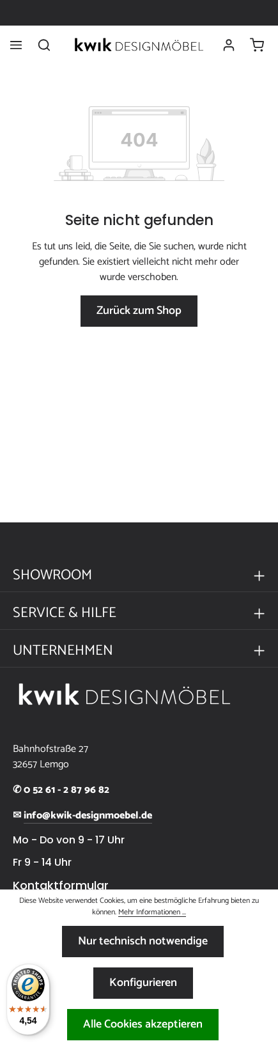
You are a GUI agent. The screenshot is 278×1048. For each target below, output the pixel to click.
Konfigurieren (143, 982)
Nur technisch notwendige (143, 941)
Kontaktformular (61, 886)
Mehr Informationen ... (152, 912)
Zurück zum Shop (139, 310)
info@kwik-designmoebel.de (88, 816)
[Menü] (16, 45)
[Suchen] (44, 45)
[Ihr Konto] (229, 45)
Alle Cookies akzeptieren (143, 1024)
